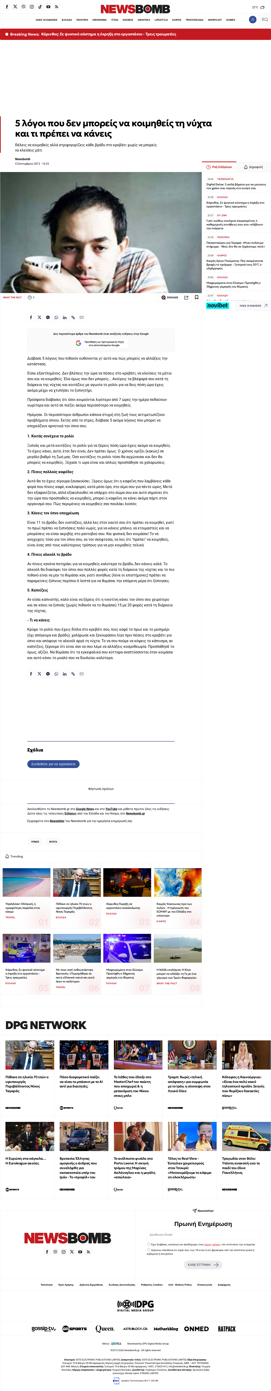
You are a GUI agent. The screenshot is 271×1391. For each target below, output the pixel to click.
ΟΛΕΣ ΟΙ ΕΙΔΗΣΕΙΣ (46, 19)
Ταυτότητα (47, 1284)
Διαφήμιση (224, 1284)
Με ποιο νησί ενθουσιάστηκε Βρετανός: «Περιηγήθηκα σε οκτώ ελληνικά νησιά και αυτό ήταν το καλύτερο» (75, 975)
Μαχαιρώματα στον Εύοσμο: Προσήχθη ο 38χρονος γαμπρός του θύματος (124, 973)
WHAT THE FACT (12, 297)
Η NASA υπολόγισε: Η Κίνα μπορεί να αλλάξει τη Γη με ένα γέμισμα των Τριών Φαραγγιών (176, 973)
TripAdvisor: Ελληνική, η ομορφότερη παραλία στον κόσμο (22, 907)
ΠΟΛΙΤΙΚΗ (82, 19)
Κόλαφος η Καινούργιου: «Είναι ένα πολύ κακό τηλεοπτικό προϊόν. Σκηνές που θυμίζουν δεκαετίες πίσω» (243, 1086)
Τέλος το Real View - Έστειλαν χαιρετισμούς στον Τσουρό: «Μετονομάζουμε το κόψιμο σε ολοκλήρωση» (189, 1167)
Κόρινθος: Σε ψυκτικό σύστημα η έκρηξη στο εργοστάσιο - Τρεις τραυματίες (108, 34)
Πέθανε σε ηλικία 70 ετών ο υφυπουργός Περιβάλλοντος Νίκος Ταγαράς (74, 907)
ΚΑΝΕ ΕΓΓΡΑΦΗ (203, 1264)
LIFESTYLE (161, 19)
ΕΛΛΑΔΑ (67, 19)
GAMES (230, 19)
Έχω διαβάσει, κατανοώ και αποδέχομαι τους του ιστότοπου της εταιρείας (203, 1244)
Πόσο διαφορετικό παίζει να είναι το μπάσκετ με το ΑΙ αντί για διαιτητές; (81, 1082)
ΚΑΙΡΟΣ (176, 19)
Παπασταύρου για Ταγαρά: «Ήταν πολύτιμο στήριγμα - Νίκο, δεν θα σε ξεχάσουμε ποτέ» (235, 244)
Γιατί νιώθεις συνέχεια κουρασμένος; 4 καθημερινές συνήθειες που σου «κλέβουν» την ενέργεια (234, 224)
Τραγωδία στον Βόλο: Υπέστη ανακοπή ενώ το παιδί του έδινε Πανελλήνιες (241, 1165)
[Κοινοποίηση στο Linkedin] (65, 317)
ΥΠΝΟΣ (35, 841)
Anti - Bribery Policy (180, 1284)
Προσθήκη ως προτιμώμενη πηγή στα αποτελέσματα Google (99, 343)
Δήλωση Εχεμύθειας (91, 1284)
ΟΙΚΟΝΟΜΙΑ (99, 19)
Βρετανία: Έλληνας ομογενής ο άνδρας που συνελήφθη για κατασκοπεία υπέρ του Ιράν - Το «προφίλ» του (78, 1167)
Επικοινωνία (204, 1284)
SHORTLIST (215, 19)
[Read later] (197, 297)
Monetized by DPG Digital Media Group (148, 1343)
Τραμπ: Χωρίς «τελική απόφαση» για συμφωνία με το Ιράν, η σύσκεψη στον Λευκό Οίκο (189, 1084)
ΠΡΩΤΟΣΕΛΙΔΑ (195, 19)
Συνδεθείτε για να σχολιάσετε (53, 764)
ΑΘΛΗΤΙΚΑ (144, 19)
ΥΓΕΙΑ (114, 19)
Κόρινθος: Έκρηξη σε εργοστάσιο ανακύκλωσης (123, 906)
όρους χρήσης (212, 1244)
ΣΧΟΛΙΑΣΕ (169, 297)
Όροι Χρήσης (66, 1284)
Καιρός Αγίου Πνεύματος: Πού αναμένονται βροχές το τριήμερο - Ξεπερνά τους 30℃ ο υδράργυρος (234, 264)
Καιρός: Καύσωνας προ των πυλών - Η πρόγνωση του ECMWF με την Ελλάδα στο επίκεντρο (174, 909)
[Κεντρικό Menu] (265, 19)
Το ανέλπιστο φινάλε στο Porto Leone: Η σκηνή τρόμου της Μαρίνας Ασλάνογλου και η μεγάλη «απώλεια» (134, 1167)
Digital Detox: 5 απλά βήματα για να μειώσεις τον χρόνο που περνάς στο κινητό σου (236, 186)
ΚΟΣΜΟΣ (128, 19)
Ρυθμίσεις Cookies (151, 1284)
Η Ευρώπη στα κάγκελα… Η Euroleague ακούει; (25, 1160)
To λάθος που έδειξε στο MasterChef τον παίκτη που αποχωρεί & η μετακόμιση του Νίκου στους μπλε (132, 1086)
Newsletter (57, 821)
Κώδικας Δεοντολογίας (122, 1284)
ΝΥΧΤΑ (53, 841)
